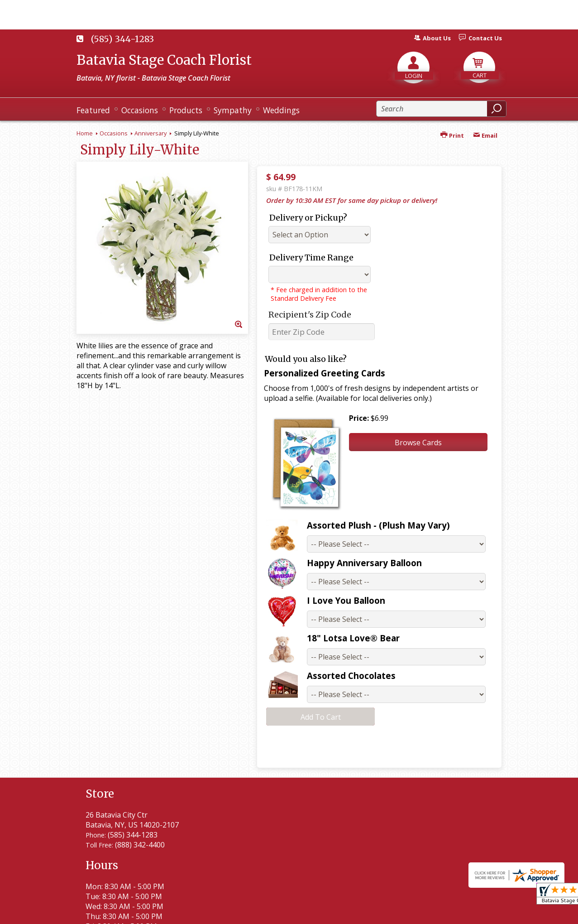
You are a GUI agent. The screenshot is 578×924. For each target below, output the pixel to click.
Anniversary (150, 133)
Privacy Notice (338, 913)
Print (452, 135)
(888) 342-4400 (140, 845)
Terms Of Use (278, 913)
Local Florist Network (408, 913)
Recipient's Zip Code (309, 314)
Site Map (471, 913)
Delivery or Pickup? (308, 217)
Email (485, 135)
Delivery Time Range (311, 257)
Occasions (114, 133)
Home (84, 133)
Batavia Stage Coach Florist (164, 60)
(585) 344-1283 (122, 39)
